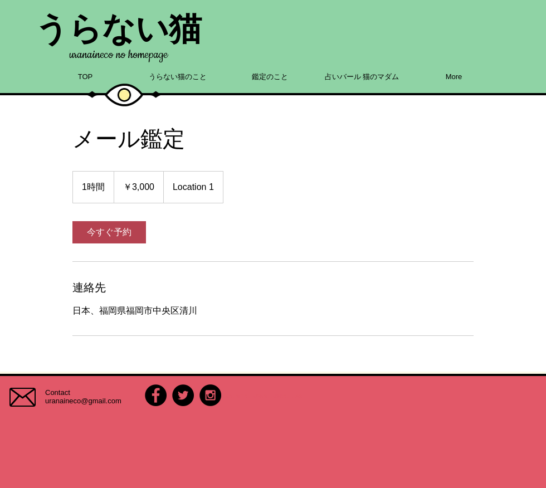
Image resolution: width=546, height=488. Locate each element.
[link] (109, 232)
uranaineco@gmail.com (83, 401)
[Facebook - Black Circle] (156, 395)
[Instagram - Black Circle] (210, 395)
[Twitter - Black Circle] (183, 395)
